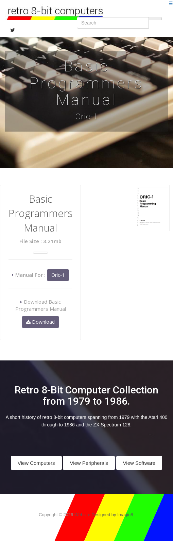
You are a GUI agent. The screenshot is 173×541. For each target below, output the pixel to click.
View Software (139, 463)
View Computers (36, 463)
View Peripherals (89, 463)
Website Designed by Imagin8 (103, 514)
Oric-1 (58, 275)
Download (40, 322)
